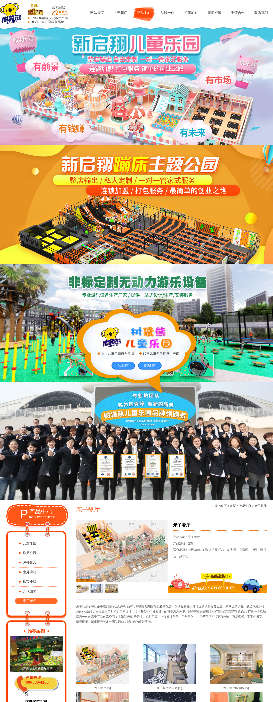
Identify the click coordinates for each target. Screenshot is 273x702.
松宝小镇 (29, 582)
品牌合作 (167, 13)
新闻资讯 (214, 13)
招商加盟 (191, 13)
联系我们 (261, 13)
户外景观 (29, 562)
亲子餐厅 (29, 601)
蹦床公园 (29, 553)
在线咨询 (123, 365)
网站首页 (97, 13)
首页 (233, 505)
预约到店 (150, 365)
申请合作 (238, 13)
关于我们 (120, 13)
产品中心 (144, 13)
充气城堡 (29, 591)
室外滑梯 (29, 572)
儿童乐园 (29, 543)
